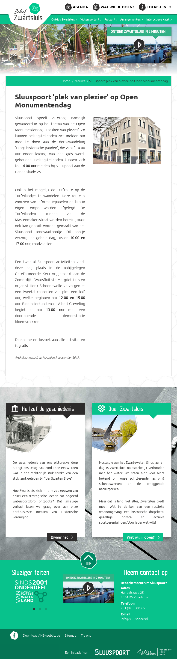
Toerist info (159, 7)
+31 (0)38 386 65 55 (135, 608)
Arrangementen (130, 19)
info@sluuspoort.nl (134, 619)
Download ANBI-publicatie (41, 635)
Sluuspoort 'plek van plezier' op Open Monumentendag (128, 81)
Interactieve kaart (157, 19)
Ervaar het (59, 537)
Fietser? (110, 19)
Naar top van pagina (88, 559)
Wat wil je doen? (117, 7)
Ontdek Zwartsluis (63, 19)
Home (66, 81)
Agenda (80, 7)
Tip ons (86, 635)
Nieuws (79, 81)
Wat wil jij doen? (141, 537)
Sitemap (70, 635)
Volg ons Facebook (14, 635)
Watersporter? (89, 19)
